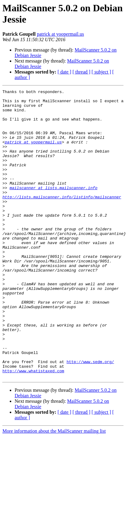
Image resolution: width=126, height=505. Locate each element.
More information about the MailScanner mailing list (54, 488)
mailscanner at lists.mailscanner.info (53, 208)
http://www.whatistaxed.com (33, 427)
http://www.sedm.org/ (90, 416)
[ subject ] (101, 71)
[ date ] (64, 71)
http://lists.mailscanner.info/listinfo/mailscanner (61, 219)
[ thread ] (81, 71)
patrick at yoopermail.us (60, 34)
